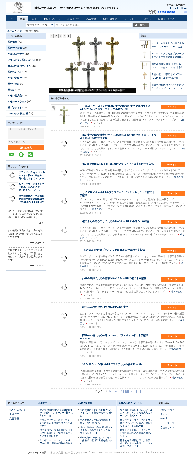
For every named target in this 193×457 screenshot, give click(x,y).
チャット (174, 8)
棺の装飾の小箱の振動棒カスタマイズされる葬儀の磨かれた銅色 (96, 412)
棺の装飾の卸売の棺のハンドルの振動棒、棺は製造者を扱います (96, 440)
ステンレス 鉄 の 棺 (18, 113)
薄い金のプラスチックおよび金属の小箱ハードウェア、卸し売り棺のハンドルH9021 (136, 423)
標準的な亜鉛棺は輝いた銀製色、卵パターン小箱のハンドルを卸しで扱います (136, 443)
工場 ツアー (73, 18)
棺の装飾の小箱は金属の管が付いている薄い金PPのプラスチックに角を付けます (56, 433)
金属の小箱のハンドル (19, 65)
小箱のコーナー (16, 53)
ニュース (146, 18)
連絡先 (26, 147)
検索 (142, 25)
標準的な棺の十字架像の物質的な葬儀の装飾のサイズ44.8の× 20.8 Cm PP (31, 199)
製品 (22, 18)
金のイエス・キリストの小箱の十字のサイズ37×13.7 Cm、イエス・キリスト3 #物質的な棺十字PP (31, 190)
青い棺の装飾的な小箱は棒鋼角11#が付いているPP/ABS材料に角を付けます (56, 412)
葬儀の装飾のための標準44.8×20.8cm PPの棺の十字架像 (114, 278)
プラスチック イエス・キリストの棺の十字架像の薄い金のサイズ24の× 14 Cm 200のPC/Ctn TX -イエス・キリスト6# (32, 178)
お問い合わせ (110, 18)
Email (184, 8)
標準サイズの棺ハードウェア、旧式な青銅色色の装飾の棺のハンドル (136, 433)
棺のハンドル (15, 71)
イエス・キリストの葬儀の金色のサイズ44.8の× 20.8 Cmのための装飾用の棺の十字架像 (168, 45)
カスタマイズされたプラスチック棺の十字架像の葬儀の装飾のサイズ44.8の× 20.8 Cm (168, 55)
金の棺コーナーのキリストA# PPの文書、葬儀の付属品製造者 (56, 442)
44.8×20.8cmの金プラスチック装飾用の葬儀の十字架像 (113, 249)
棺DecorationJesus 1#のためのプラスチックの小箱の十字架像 (118, 163)
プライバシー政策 (37, 452)
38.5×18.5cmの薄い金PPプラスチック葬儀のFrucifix (112, 364)
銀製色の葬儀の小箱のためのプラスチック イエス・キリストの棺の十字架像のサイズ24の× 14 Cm (92, 90)
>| (138, 391)
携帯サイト (167, 427)
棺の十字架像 (15, 47)
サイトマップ (167, 423)
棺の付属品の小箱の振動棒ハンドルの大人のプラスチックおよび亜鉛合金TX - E (96, 430)
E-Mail (163, 418)
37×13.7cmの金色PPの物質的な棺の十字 (105, 306)
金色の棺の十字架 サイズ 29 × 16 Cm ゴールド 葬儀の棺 (167, 76)
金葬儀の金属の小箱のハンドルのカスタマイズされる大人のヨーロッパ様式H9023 (136, 412)
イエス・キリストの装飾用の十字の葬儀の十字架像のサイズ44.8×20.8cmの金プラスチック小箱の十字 (115, 107)
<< (116, 391)
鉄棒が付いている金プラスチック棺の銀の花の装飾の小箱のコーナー (56, 423)
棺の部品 (12, 41)
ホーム (10, 31)
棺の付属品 (13, 83)
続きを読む (98, 209)
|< (110, 391)
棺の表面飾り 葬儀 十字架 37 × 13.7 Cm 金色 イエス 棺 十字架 (167, 66)
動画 (34, 18)
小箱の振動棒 (15, 77)
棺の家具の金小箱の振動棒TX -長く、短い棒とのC (96, 421)
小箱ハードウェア (17, 101)
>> (132, 391)
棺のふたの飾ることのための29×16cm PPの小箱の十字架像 (116, 221)
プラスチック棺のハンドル (22, 59)
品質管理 (91, 18)
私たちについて (52, 18)
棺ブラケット (15, 107)
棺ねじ (11, 89)
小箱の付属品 (15, 95)
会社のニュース (166, 18)
